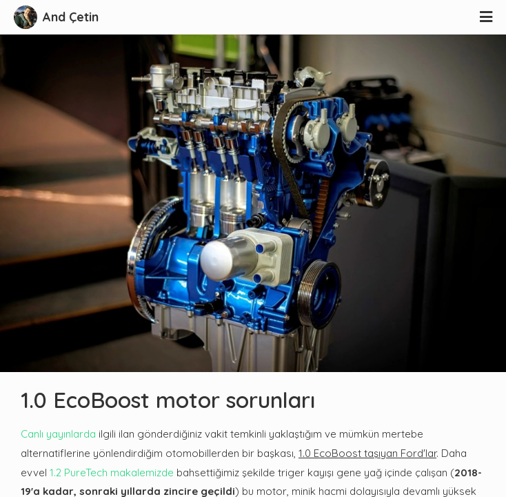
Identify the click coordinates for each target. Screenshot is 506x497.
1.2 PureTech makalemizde (112, 472)
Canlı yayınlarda (58, 433)
